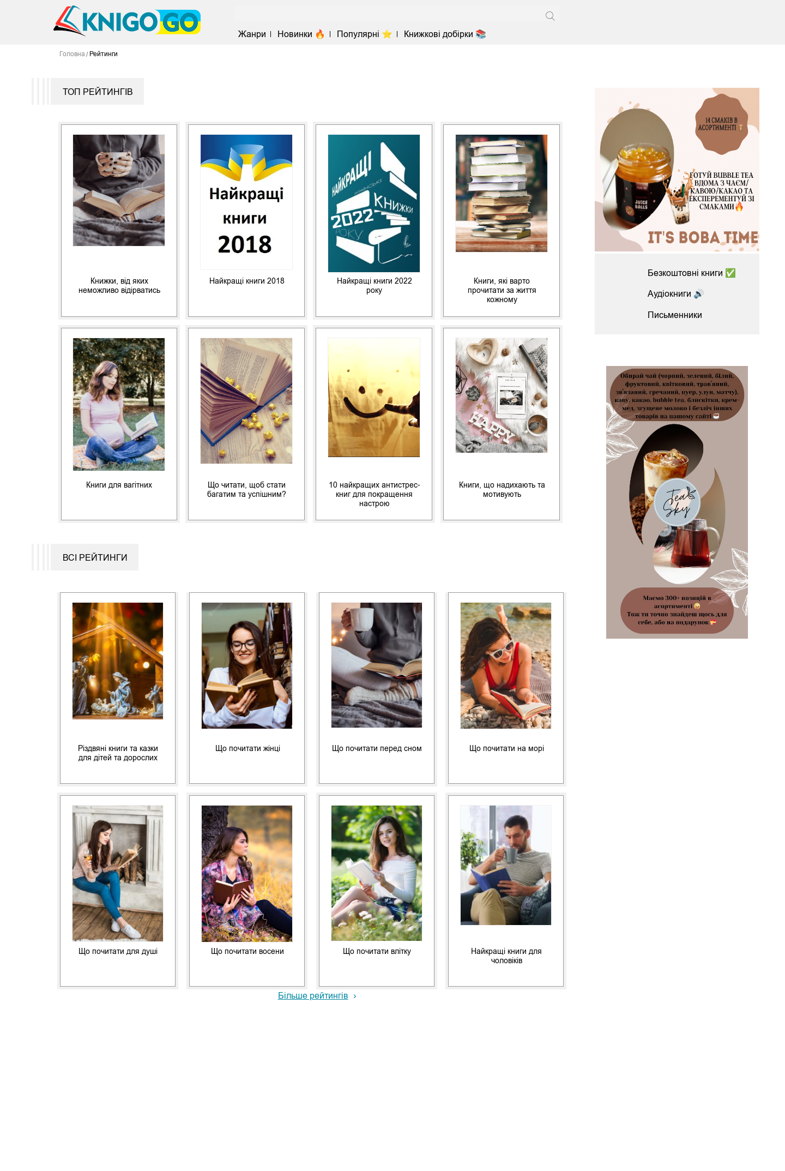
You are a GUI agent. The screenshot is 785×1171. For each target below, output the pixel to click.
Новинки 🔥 (301, 34)
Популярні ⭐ (364, 34)
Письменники (675, 315)
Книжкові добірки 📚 (445, 34)
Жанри (252, 34)
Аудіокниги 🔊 (676, 293)
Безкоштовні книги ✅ (692, 273)
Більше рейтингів (313, 995)
